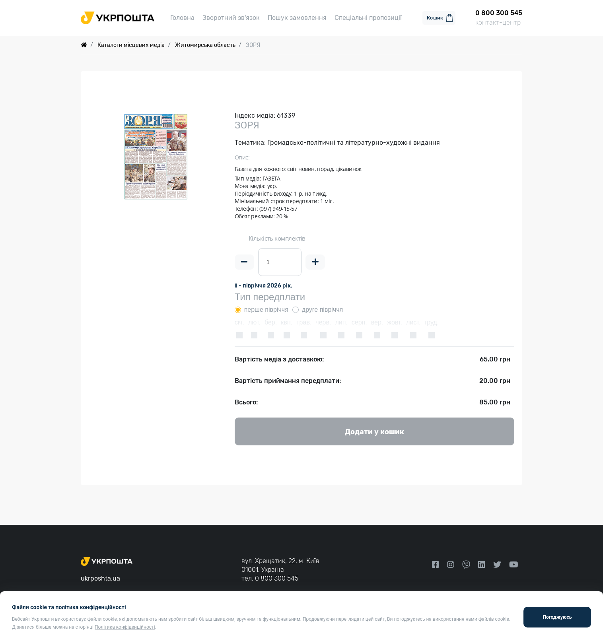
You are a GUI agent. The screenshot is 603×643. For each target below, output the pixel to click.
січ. (239, 322)
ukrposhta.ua (100, 578)
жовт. (394, 322)
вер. (377, 322)
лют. (254, 322)
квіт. (286, 322)
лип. (341, 322)
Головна (182, 17)
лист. (413, 322)
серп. (359, 322)
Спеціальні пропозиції (368, 17)
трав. (303, 322)
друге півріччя (322, 309)
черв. (323, 322)
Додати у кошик (374, 431)
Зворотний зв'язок (231, 17)
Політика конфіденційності (125, 627)
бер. (271, 322)
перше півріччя (266, 309)
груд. (431, 322)
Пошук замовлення (297, 17)
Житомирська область (205, 45)
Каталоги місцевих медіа (131, 45)
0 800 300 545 (276, 578)
